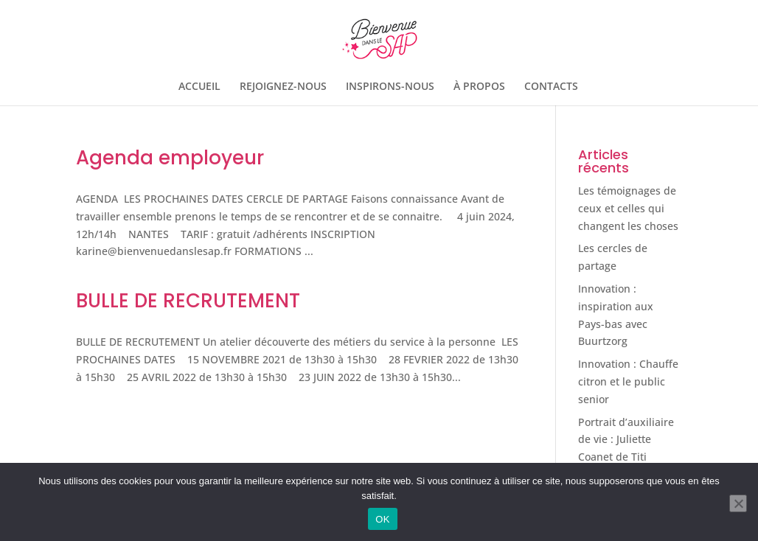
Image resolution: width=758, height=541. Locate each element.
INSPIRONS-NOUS (390, 87)
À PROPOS (479, 87)
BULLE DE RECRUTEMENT (188, 300)
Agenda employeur (170, 157)
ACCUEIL (199, 87)
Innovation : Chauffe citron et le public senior (628, 381)
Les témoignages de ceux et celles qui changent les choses (628, 208)
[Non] (738, 503)
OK (382, 519)
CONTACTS (551, 87)
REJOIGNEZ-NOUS (283, 87)
